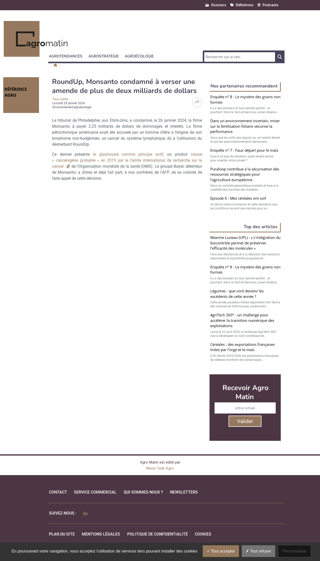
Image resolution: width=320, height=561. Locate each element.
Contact (58, 492)
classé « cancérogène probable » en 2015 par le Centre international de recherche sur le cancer (127, 160)
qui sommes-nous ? (143, 492)
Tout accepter (221, 551)
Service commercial (95, 492)
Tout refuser (258, 551)
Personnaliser (294, 551)
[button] (68, 55)
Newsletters (184, 492)
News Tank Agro (160, 468)
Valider (245, 421)
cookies (203, 534)
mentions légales (101, 534)
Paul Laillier (60, 99)
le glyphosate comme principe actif (128, 154)
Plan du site (62, 534)
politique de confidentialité (157, 534)
